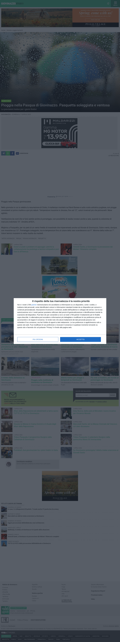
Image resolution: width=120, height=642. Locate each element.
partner (34, 305)
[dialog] (60, 321)
